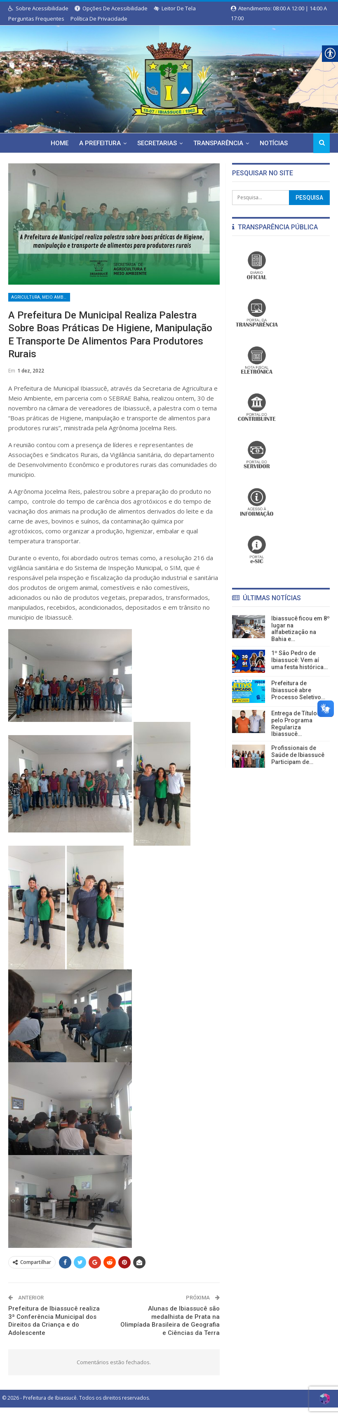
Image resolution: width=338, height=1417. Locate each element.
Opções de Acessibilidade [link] (111, 8)
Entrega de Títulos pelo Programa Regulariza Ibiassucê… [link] (295, 723)
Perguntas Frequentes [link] (36, 18)
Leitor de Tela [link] (175, 8)
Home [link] (41, 143)
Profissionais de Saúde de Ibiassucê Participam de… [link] (297, 755)
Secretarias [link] (141, 143)
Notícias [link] (260, 143)
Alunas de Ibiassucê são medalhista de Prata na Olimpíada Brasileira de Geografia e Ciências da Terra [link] (170, 1322)
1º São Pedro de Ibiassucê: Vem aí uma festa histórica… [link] (299, 660)
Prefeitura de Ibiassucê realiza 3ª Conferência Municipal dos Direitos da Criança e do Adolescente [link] (54, 1322)
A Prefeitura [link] (83, 143)
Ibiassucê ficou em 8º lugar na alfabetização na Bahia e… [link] (300, 628)
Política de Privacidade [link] (98, 18)
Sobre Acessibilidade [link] (38, 8)
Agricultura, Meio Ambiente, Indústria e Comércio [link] (40, 298)
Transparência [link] (204, 143)
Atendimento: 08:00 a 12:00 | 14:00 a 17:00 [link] (279, 9)
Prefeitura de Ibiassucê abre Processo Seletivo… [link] (298, 690)
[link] (169, 78)
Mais (292, 143)
